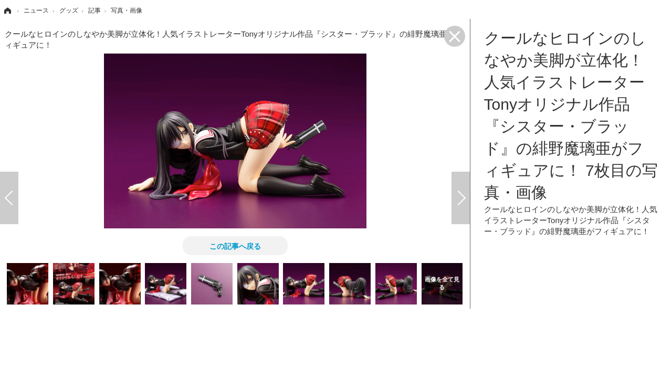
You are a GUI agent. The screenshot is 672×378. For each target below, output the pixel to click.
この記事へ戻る (235, 245)
